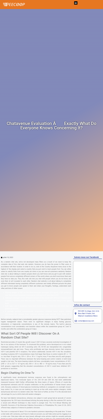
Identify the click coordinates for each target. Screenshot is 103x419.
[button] (75, 3)
